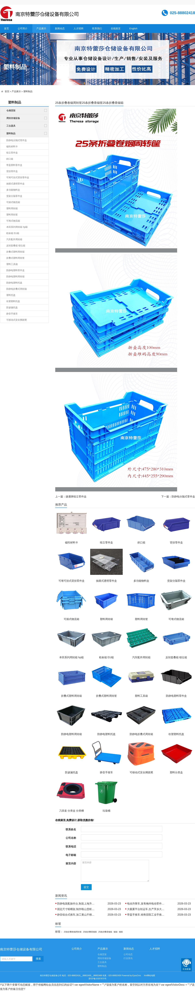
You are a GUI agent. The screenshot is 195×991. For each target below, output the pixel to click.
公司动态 (128, 954)
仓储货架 (102, 954)
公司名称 (71, 838)
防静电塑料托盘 (14, 282)
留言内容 (71, 863)
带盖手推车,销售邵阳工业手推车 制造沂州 (146, 914)
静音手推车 (12, 313)
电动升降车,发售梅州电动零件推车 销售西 (146, 903)
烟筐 (121, 932)
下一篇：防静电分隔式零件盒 (178, 496)
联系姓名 (71, 829)
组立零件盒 (12, 152)
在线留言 (116, 28)
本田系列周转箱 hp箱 (17, 227)
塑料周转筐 (12, 214)
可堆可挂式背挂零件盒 (17, 177)
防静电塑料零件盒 (15, 270)
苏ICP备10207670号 (97, 978)
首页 (6, 28)
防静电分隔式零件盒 (16, 140)
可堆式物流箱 (13, 220)
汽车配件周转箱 (14, 239)
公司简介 (22, 28)
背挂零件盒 (12, 171)
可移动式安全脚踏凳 (16, 320)
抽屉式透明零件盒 (15, 183)
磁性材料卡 (12, 146)
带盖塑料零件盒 (14, 165)
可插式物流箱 (13, 202)
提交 (86, 887)
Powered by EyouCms (131, 975)
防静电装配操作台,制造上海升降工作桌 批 (76, 903)
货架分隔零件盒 (14, 196)
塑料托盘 (10, 295)
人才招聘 (78, 28)
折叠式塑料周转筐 (15, 258)
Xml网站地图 (149, 975)
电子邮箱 (71, 855)
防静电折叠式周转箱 (16, 289)
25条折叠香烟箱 (105, 932)
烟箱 (115, 932)
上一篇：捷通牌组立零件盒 (70, 496)
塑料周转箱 (12, 208)
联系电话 (71, 846)
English (133, 28)
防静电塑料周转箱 (15, 276)
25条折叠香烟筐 (90, 932)
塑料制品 (27, 91)
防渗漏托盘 (12, 307)
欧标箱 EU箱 (12, 233)
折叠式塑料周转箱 (15, 251)
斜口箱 (9, 159)
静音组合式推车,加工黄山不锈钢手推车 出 (76, 914)
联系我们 (97, 28)
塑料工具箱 (12, 264)
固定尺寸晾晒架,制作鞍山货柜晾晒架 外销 (76, 909)
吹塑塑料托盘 (13, 301)
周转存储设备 (104, 958)
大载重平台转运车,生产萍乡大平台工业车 (146, 909)
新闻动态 (60, 28)
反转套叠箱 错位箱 (15, 245)
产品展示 (41, 28)
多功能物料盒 (13, 190)
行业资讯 (128, 958)
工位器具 (102, 962)
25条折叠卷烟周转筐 (72, 932)
